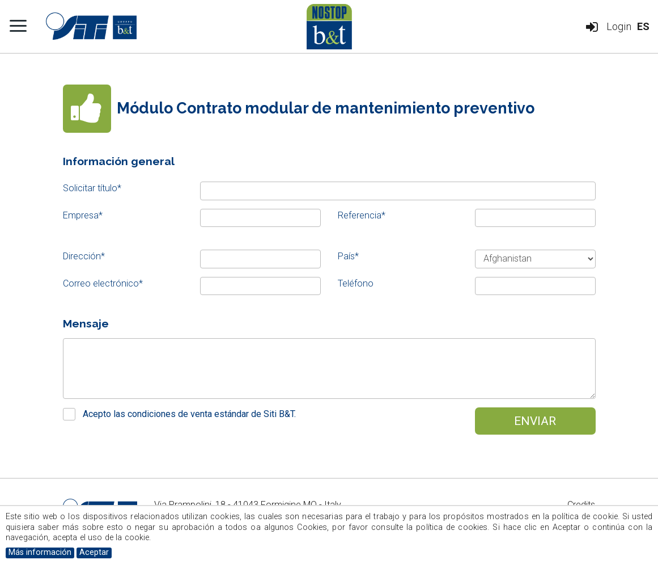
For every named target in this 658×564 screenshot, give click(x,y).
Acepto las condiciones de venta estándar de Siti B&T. (189, 414)
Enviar (535, 421)
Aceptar (94, 552)
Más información (40, 552)
